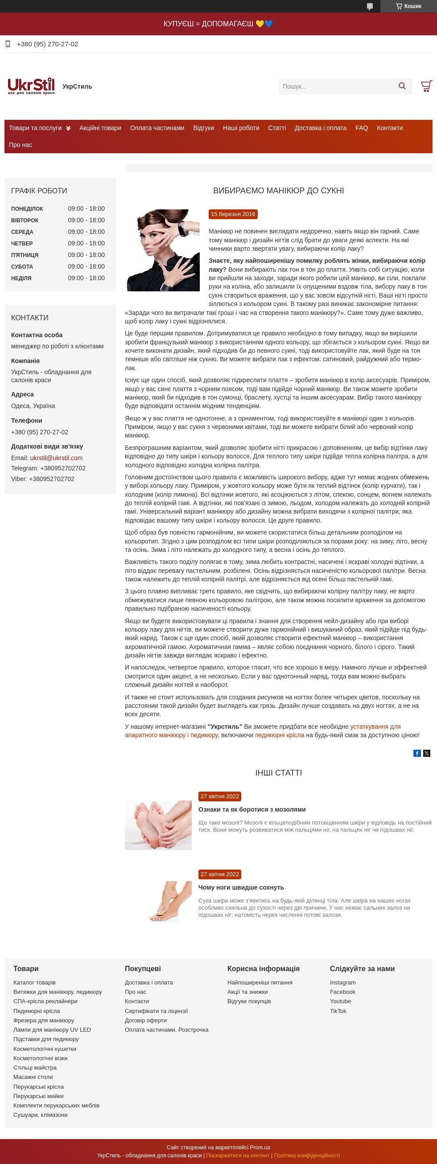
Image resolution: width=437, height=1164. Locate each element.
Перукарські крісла (38, 1086)
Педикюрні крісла (36, 1011)
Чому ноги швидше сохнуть (241, 887)
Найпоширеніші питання (260, 982)
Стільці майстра (35, 1067)
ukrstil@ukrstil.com (56, 458)
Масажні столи (33, 1077)
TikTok (338, 1011)
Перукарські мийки (38, 1096)
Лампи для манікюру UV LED (52, 1029)
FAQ (361, 127)
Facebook (342, 991)
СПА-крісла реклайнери (45, 1001)
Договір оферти (146, 1020)
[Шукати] (402, 86)
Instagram (343, 982)
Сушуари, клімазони (40, 1114)
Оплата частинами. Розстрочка (166, 1029)
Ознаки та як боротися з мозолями (252, 809)
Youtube (340, 1001)
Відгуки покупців (249, 1001)
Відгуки (203, 127)
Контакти (390, 127)
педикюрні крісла (279, 735)
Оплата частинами (157, 127)
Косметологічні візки (40, 1058)
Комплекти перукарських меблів (56, 1105)
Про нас (20, 144)
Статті (277, 127)
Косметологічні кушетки (44, 1049)
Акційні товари (100, 127)
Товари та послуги (35, 127)
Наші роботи (241, 127)
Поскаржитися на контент (237, 1155)
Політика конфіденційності (307, 1155)
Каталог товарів (34, 982)
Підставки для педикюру (46, 1039)
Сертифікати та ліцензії (156, 1011)
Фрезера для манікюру (43, 1020)
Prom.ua (260, 1147)
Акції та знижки (247, 991)
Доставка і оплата (320, 127)
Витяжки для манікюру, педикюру (57, 991)
